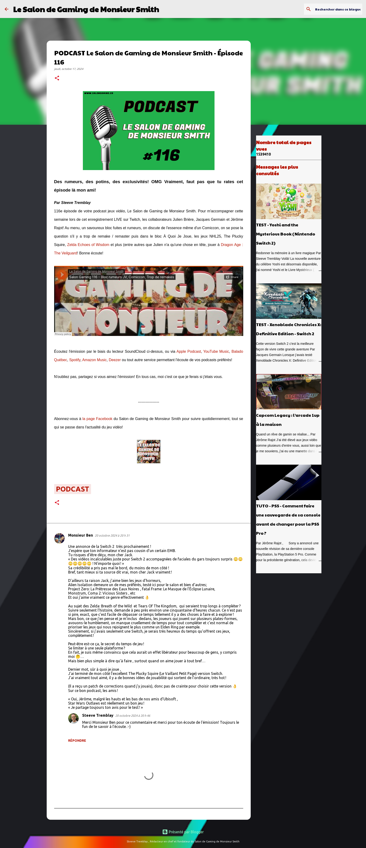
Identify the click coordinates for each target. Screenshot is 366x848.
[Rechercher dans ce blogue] (337, 9)
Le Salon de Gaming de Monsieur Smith (86, 9)
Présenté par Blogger (183, 832)
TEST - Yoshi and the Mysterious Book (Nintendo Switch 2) (285, 234)
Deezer (115, 360)
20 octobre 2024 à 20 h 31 (112, 535)
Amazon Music (94, 360)
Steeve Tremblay (97, 715)
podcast (72, 489)
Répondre (77, 740)
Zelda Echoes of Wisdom (88, 245)
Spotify (74, 360)
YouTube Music (216, 351)
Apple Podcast (188, 351)
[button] (57, 78)
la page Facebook (97, 419)
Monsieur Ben (80, 535)
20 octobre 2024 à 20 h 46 (132, 715)
